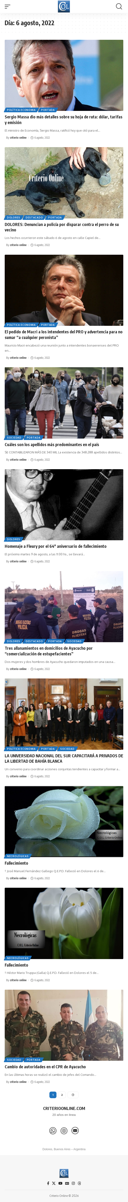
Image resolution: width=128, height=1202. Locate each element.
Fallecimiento (16, 863)
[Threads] (79, 1183)
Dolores (13, 217)
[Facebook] (48, 1183)
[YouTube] (60, 1183)
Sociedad (14, 437)
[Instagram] (73, 1183)
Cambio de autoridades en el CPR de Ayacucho (45, 1066)
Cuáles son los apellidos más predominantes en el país (52, 444)
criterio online (18, 137)
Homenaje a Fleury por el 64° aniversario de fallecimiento (56, 546)
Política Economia (21, 110)
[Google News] (67, 1183)
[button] (9, 6)
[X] (54, 1183)
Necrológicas (17, 856)
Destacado (34, 217)
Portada (48, 110)
